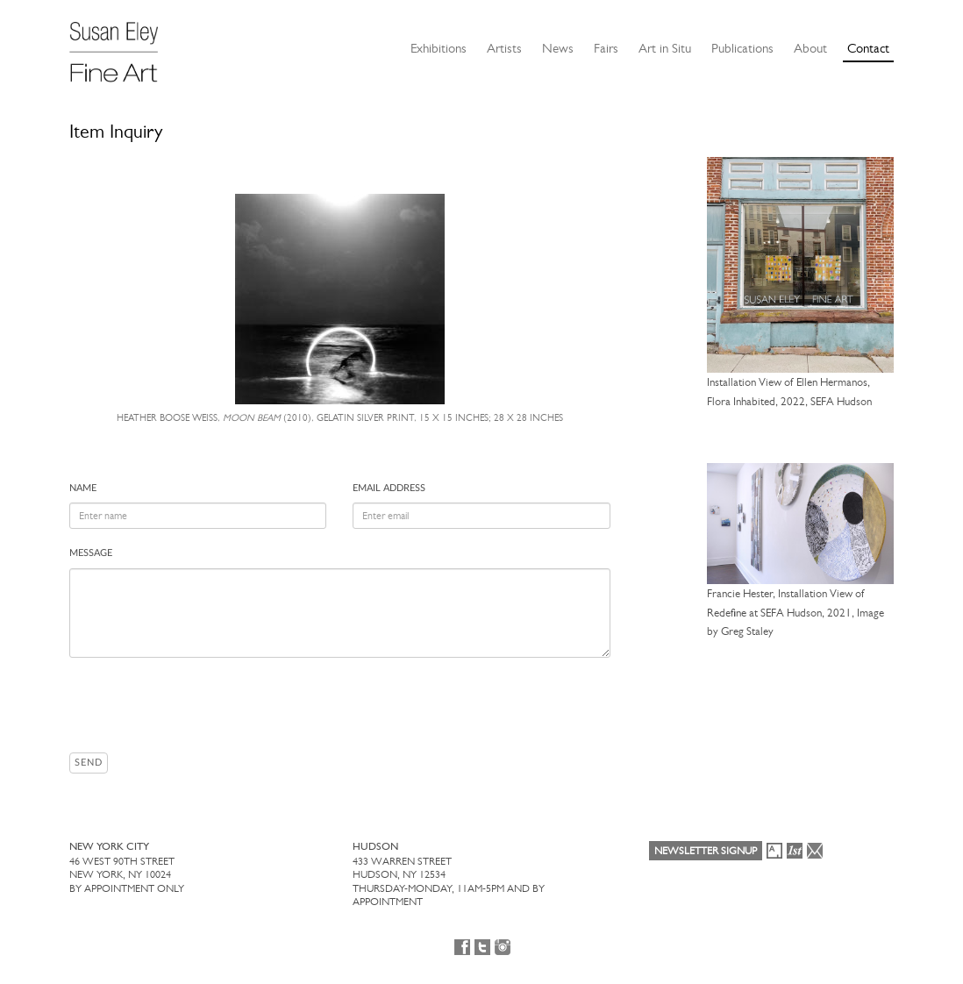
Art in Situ (664, 48)
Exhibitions (438, 48)
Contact (868, 48)
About (810, 48)
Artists (504, 48)
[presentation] (202, 705)
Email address (389, 488)
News (558, 48)
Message (90, 553)
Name (82, 488)
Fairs (606, 48)
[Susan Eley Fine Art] (122, 45)
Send (89, 762)
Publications (742, 48)
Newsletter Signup (705, 851)
